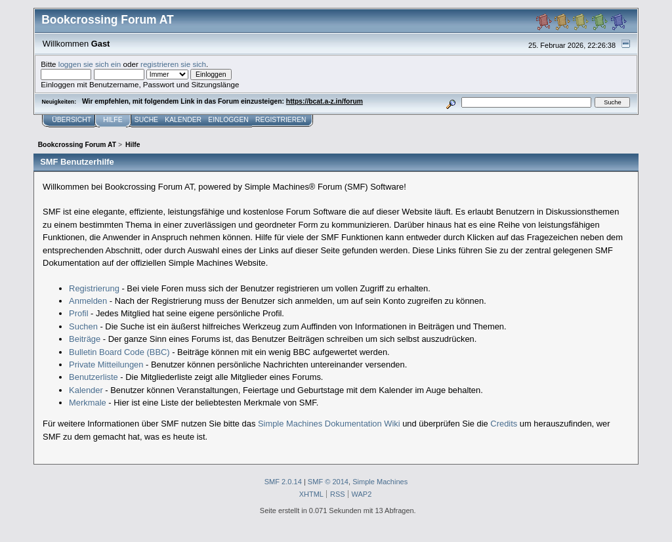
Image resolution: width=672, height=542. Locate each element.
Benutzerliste (93, 377)
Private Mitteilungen (106, 364)
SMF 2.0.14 (283, 482)
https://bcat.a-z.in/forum (324, 101)
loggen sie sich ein (89, 64)
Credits (503, 423)
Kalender (86, 390)
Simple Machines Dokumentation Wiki (329, 423)
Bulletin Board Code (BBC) (119, 352)
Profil (78, 313)
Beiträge (84, 339)
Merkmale (87, 402)
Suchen (83, 326)
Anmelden (88, 301)
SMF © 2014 (328, 482)
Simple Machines (380, 482)
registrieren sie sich (173, 64)
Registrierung (94, 288)
